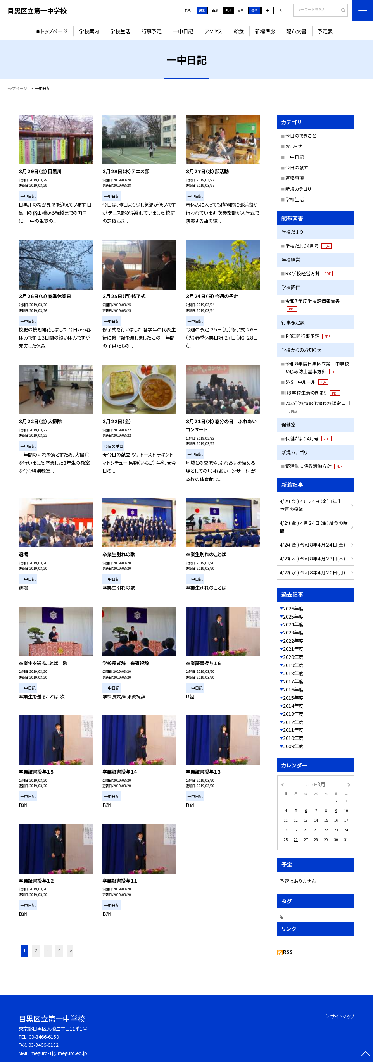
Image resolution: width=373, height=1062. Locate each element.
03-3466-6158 (44, 1036)
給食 (239, 31)
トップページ (54, 31)
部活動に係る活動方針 (314, 466)
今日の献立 (297, 167)
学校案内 (89, 31)
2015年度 (293, 697)
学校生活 (120, 31)
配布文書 (296, 31)
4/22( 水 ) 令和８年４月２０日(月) (312, 572)
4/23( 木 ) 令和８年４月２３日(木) (312, 558)
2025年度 (293, 616)
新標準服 (265, 31)
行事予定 (152, 31)
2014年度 (293, 705)
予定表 (325, 31)
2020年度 (293, 656)
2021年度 (293, 648)
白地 (215, 10)
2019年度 (293, 665)
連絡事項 (294, 178)
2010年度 (293, 737)
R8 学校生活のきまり (312, 393)
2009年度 (293, 746)
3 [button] (48, 950)
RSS (288, 951)
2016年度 (293, 689)
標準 (254, 10)
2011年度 (293, 729)
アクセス (213, 31)
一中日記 (183, 31)
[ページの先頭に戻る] (365, 1054)
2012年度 (293, 722)
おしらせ (293, 146)
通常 (202, 10)
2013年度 (293, 713)
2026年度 (293, 608)
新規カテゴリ (298, 189)
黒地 (228, 10)
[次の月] (349, 784)
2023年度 (293, 632)
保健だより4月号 (308, 438)
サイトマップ (342, 1016)
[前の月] (282, 784)
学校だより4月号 (308, 246)
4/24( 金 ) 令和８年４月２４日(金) (312, 544)
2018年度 (293, 673)
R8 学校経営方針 (309, 273)
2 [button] (36, 950)
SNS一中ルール (306, 382)
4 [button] (59, 950)
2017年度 (293, 681)
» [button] (71, 950)
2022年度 (293, 640)
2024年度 (293, 624)
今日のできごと (300, 136)
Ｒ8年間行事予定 (308, 336)
